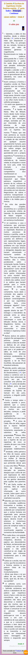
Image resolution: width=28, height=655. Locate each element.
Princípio (16, 11)
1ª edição (18, 651)
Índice (8, 11)
